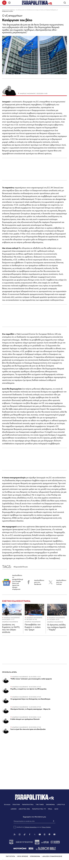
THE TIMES (40, 805)
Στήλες (42, 10)
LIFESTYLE (61, 805)
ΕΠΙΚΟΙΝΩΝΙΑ (35, 856)
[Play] (9, 3)
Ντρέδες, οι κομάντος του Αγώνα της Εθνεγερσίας (28, 689)
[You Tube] (40, 835)
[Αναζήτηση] (65, 3)
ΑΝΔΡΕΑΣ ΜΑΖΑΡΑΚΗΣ (12, 618)
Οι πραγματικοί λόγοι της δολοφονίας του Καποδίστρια (30, 699)
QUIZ (56, 809)
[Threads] (44, 835)
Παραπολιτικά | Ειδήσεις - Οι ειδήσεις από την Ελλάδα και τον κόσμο (20, 10)
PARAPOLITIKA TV (39, 809)
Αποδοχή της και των (32, 827)
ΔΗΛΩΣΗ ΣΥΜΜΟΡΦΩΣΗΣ (52, 856)
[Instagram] (20, 835)
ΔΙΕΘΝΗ (14, 809)
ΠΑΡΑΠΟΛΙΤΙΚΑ (28, 805)
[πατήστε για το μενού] (4, 3)
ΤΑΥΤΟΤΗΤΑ (10, 856)
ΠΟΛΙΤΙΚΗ (16, 805)
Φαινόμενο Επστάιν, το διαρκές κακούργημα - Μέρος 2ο (30, 709)
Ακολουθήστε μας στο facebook (39, 583)
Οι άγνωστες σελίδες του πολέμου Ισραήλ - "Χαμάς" (56, 627)
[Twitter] (35, 835)
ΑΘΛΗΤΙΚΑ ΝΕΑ (24, 809)
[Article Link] (12, 610)
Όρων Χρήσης (46, 827)
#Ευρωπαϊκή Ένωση (20, 567)
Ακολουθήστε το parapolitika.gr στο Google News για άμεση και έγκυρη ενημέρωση (17, 583)
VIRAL (50, 809)
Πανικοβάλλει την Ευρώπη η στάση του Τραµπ (33, 627)
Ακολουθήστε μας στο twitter (61, 583)
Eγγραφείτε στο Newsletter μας (34, 817)
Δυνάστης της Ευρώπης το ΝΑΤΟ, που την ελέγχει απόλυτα (11, 629)
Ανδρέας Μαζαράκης (51, 10)
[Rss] (14, 835)
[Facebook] (30, 835)
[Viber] (49, 835)
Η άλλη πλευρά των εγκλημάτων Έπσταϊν (25, 719)
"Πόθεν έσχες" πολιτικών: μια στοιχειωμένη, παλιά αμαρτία (31, 679)
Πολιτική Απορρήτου (31, 827)
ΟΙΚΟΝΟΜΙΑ (50, 805)
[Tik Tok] (25, 835)
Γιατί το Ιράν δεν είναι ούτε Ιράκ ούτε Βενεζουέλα (27, 730)
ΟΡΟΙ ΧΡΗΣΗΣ (22, 856)
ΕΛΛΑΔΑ (7, 805)
